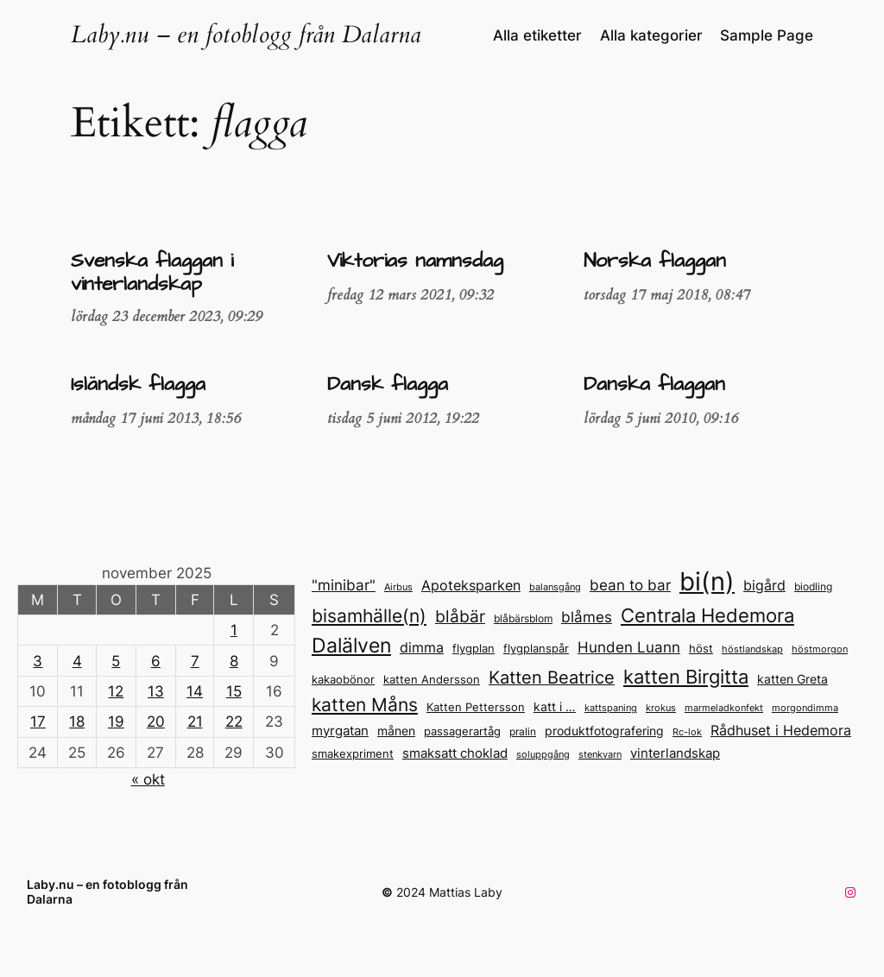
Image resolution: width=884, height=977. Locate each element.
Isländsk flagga (138, 385)
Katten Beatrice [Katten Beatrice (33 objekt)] (552, 677)
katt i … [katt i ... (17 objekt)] (555, 706)
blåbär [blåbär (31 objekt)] (460, 616)
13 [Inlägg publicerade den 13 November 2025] (156, 691)
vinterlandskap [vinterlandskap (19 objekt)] (675, 753)
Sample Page (766, 35)
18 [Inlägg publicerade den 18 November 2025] (77, 721)
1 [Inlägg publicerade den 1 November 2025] (233, 630)
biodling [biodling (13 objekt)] (813, 586)
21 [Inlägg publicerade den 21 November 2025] (195, 721)
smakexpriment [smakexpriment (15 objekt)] (353, 753)
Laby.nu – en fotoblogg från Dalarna (246, 35)
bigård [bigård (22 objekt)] (764, 585)
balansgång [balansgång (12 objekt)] (555, 587)
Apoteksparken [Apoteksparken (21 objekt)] (471, 585)
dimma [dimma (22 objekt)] (422, 647)
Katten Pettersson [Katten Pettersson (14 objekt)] (475, 707)
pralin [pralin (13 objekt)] (522, 731)
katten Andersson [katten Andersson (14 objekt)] (431, 679)
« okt (148, 779)
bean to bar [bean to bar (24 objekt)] (630, 585)
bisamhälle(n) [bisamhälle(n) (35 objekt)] (369, 616)
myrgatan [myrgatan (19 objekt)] (340, 730)
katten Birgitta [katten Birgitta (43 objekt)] (685, 676)
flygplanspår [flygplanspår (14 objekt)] (536, 648)
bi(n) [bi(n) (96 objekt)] (707, 581)
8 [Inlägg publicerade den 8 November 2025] (234, 661)
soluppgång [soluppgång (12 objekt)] (543, 754)
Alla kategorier (651, 35)
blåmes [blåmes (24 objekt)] (586, 617)
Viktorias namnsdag (415, 261)
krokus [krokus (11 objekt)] (661, 708)
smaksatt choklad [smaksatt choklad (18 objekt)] (455, 753)
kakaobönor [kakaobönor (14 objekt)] (343, 679)
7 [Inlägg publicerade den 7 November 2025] (195, 661)
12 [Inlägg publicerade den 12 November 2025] (115, 691)
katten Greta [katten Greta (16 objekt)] (792, 679)
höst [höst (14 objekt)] (701, 648)
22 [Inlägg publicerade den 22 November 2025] (234, 721)
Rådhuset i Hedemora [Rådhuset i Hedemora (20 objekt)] (780, 730)
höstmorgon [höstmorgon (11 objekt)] (820, 649)
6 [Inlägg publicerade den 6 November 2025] (156, 661)
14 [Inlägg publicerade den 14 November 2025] (194, 691)
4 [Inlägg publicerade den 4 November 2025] (77, 661)
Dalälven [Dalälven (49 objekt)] (351, 645)
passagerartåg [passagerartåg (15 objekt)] (462, 731)
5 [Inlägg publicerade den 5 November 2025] (115, 661)
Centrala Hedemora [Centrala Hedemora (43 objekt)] (707, 615)
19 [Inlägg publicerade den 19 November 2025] (116, 721)
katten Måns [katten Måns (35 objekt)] (365, 704)
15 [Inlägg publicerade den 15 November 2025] (234, 691)
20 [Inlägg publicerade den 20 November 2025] (156, 721)
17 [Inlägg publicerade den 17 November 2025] (38, 721)
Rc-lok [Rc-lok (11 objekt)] (687, 732)
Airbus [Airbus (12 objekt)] (398, 587)
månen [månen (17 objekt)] (396, 730)
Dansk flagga (387, 385)
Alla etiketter (537, 35)
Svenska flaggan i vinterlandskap (152, 273)
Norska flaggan (655, 261)
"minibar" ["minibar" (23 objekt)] (344, 585)
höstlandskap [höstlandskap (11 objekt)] (752, 649)
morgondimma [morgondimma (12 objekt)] (805, 708)
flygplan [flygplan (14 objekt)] (473, 648)
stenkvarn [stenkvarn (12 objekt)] (600, 754)
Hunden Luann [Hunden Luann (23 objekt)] (629, 647)
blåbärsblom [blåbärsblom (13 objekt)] (523, 618)
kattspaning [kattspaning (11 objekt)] (610, 708)
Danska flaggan (654, 385)
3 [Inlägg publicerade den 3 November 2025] (37, 661)
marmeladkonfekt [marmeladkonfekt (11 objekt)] (724, 708)
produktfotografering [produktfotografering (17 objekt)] (604, 730)
